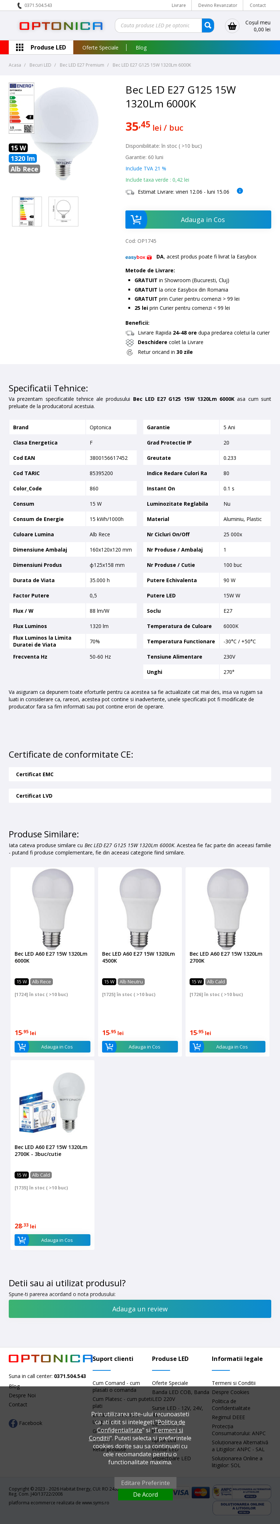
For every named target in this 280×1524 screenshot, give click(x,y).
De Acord (145, 1495)
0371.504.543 (38, 5)
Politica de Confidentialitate (141, 1426)
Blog (141, 47)
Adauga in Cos (175, 219)
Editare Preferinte (145, 1483)
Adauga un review (140, 1308)
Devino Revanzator (217, 5)
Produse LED (48, 47)
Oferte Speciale (100, 47)
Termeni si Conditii (234, 1382)
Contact (258, 5)
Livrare (179, 5)
